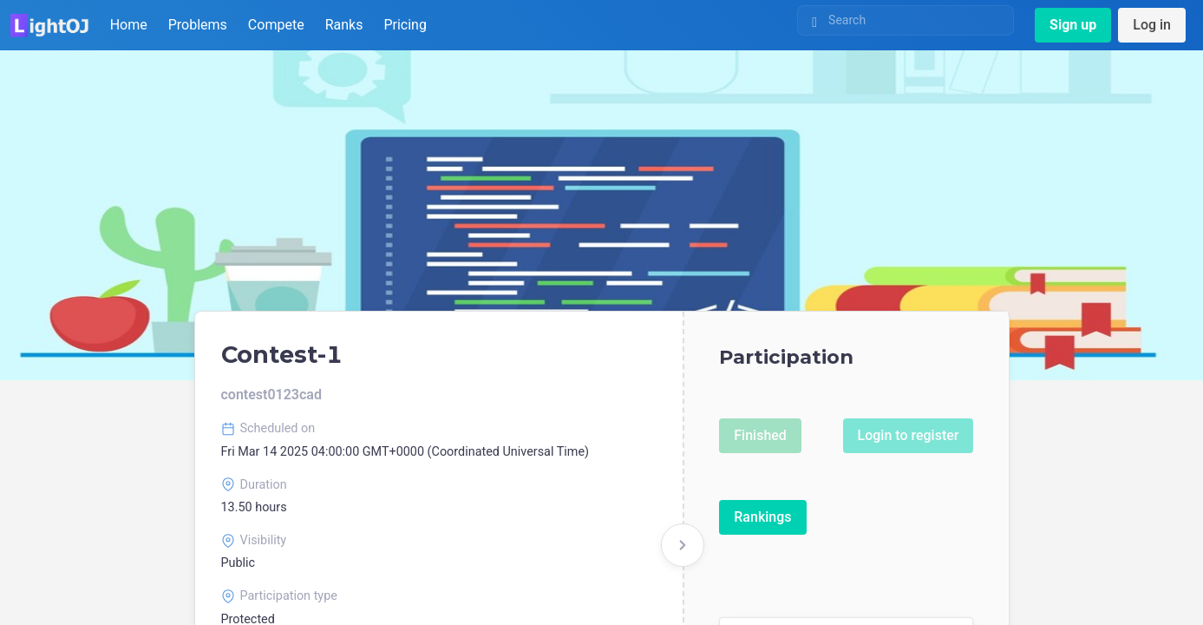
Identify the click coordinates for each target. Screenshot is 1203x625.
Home (128, 24)
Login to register (908, 435)
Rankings (762, 517)
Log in (1152, 24)
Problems (197, 24)
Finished (760, 435)
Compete (276, 24)
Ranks (344, 24)
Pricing (405, 24)
